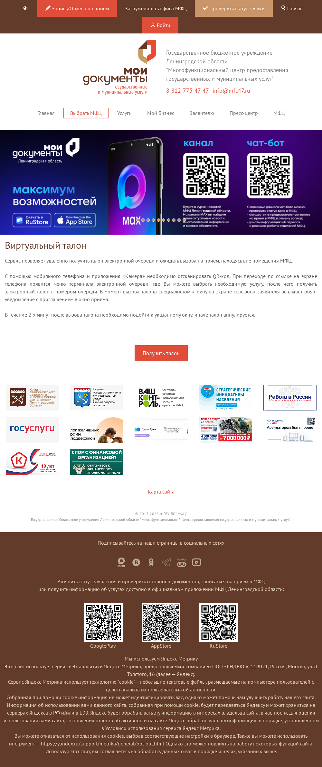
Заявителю (202, 113)
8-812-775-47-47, (189, 90)
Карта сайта (161, 491)
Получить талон (161, 353)
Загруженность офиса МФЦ (156, 8)
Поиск (291, 8)
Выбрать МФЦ (86, 113)
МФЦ (279, 113)
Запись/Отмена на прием (77, 8)
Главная (46, 113)
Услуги (124, 113)
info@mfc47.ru (231, 90)
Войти (160, 25)
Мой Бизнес (160, 113)
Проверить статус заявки (234, 8)
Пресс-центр (244, 113)
